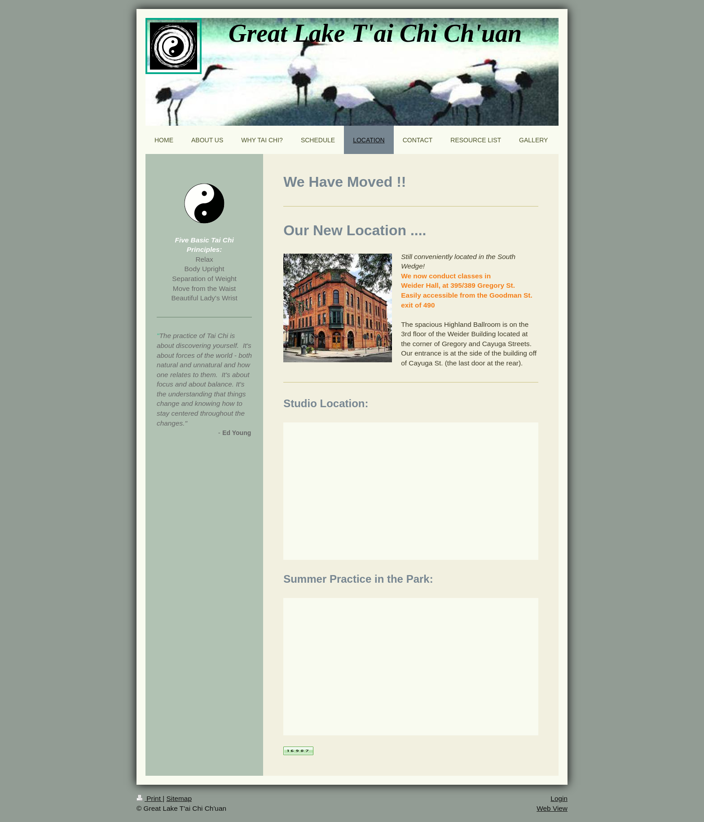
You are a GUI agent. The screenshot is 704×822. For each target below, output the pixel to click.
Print (149, 798)
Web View (552, 808)
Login (559, 798)
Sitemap (178, 798)
